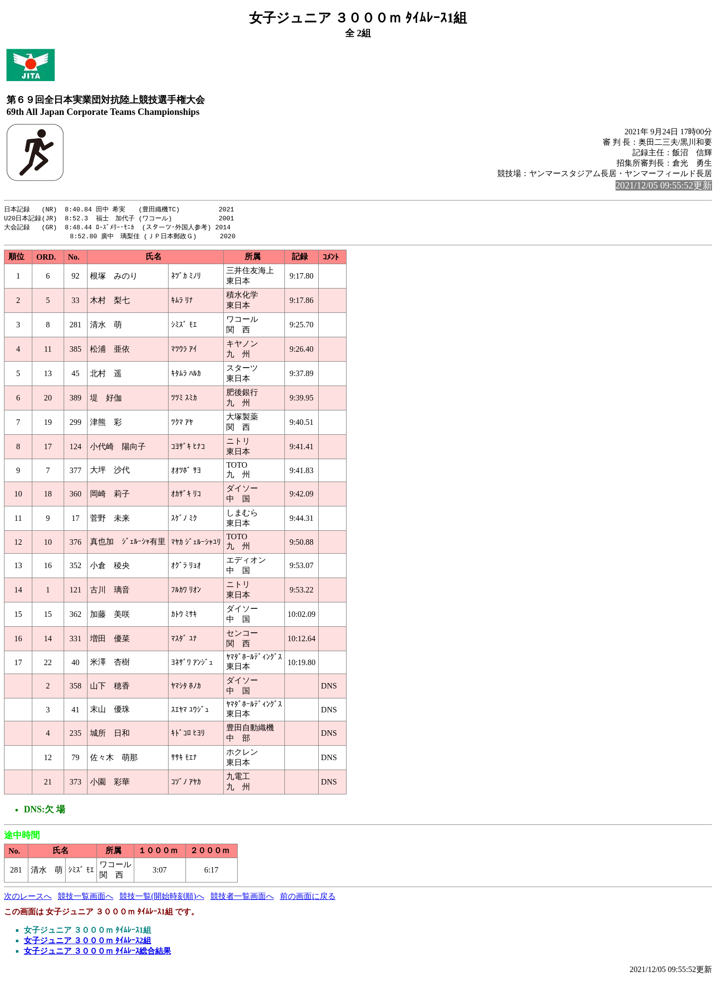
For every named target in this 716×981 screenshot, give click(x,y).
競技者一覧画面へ (242, 898)
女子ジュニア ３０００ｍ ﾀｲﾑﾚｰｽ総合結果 (97, 953)
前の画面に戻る (308, 898)
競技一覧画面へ (85, 898)
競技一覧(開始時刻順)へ (161, 898)
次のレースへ (28, 898)
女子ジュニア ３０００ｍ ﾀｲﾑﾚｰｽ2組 (87, 942)
